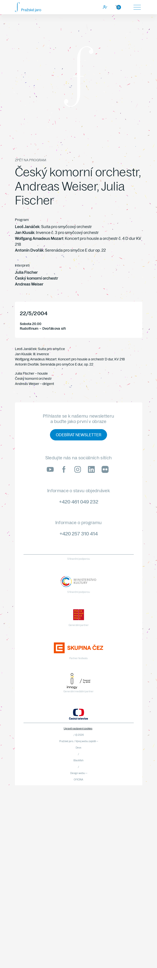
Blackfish (78, 760)
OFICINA (78, 779)
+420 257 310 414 (79, 534)
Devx (78, 747)
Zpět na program (30, 160)
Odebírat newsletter (78, 434)
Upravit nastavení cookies (78, 728)
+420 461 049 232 (78, 502)
